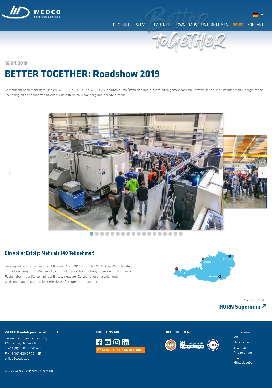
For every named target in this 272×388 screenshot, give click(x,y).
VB (236, 337)
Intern (238, 357)
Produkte (122, 24)
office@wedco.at (17, 358)
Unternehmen (215, 24)
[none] (259, 14)
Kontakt (255, 24)
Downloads (185, 24)
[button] (91, 234)
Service (143, 24)
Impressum (242, 332)
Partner (162, 24)
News (238, 24)
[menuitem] (259, 14)
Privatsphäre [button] (243, 352)
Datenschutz (243, 342)
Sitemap (240, 347)
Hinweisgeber (244, 362)
